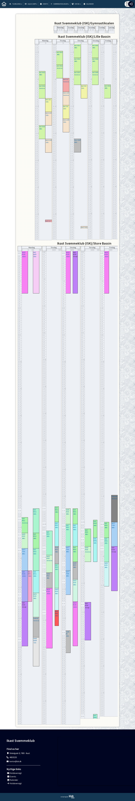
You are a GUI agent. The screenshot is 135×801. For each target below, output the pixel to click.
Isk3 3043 (95, 72)
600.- (76, 142)
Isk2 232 (65, 106)
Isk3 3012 (42, 86)
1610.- (24, 256)
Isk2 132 (48, 100)
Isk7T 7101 (23, 550)
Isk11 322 (84, 227)
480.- (41, 75)
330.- (47, 102)
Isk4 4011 (23, 520)
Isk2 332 (83, 86)
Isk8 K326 (23, 573)
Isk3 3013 (42, 127)
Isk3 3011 (42, 72)
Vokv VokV (77, 140)
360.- (30, 576)
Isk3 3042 (95, 59)
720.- (35, 643)
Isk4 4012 (34, 535)
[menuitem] (4, 4)
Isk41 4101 (23, 535)
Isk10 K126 (23, 253)
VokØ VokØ (35, 639)
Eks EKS (29, 573)
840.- (23, 538)
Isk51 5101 (35, 595)
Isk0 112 (48, 221)
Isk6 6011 (34, 573)
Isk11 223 (66, 93)
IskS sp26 (34, 253)
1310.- (24, 576)
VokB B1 (35, 618)
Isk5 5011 (34, 511)
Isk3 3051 (107, 86)
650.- (35, 256)
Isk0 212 (65, 79)
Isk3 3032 (77, 59)
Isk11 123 (48, 113)
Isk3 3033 (77, 72)
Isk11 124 (48, 140)
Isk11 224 (66, 120)
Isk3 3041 (95, 45)
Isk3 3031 (77, 45)
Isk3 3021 (60, 52)
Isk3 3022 (60, 66)
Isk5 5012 (34, 550)
